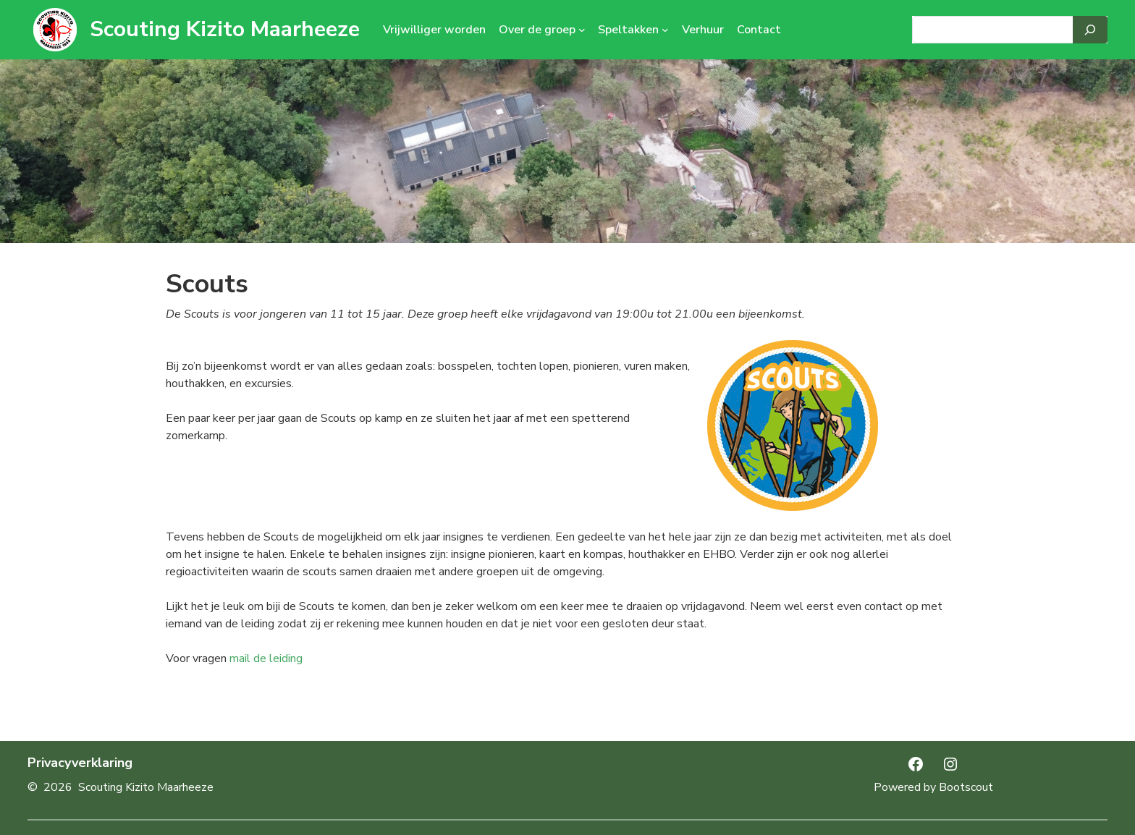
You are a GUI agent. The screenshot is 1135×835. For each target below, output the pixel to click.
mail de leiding (266, 658)
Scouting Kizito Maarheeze (225, 29)
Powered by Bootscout (933, 787)
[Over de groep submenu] (582, 29)
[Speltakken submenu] (665, 29)
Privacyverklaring (80, 762)
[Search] (1090, 29)
